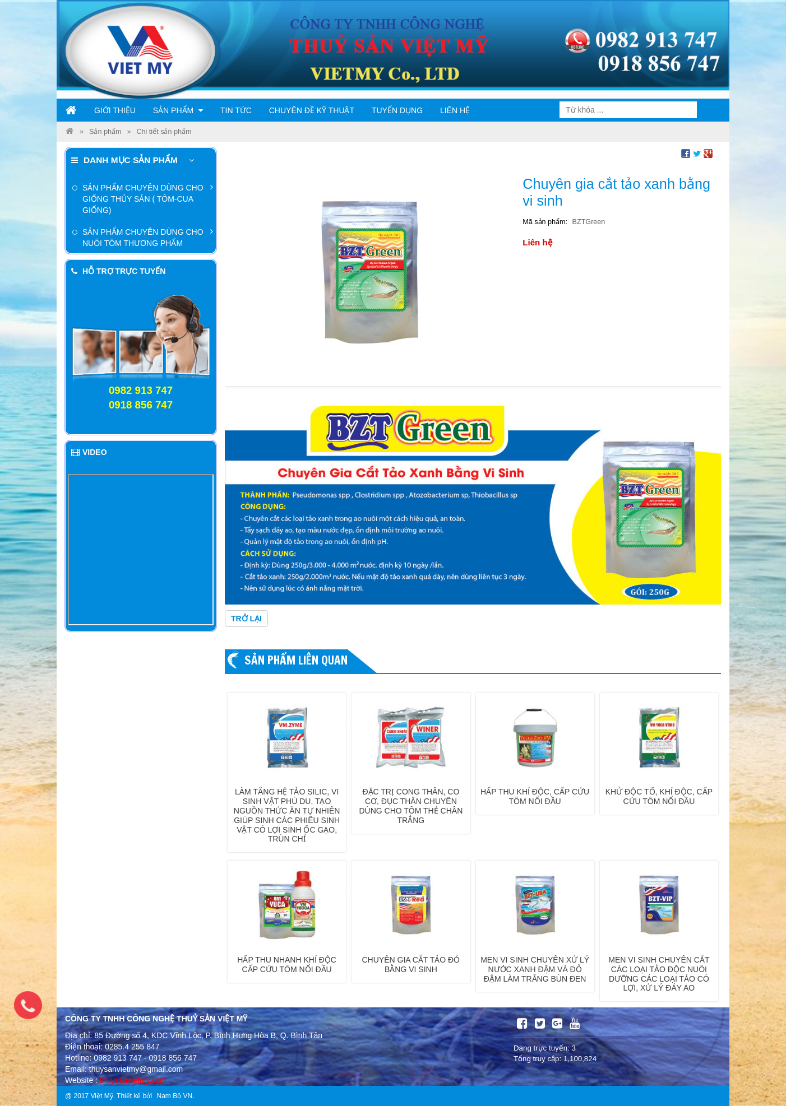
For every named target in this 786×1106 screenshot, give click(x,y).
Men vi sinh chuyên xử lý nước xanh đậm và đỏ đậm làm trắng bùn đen (534, 969)
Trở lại (246, 618)
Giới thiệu (115, 110)
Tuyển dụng (397, 110)
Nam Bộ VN (174, 1096)
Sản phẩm (178, 110)
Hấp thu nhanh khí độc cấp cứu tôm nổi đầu (286, 964)
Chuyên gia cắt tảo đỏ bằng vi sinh (411, 964)
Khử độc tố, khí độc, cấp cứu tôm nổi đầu (659, 796)
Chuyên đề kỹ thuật (311, 110)
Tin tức (236, 110)
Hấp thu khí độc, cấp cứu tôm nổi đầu (534, 796)
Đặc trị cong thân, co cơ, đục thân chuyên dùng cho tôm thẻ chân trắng (411, 805)
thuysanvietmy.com (133, 1080)
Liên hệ (455, 110)
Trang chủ (71, 110)
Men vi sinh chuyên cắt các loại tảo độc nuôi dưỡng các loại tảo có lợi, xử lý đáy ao (658, 973)
